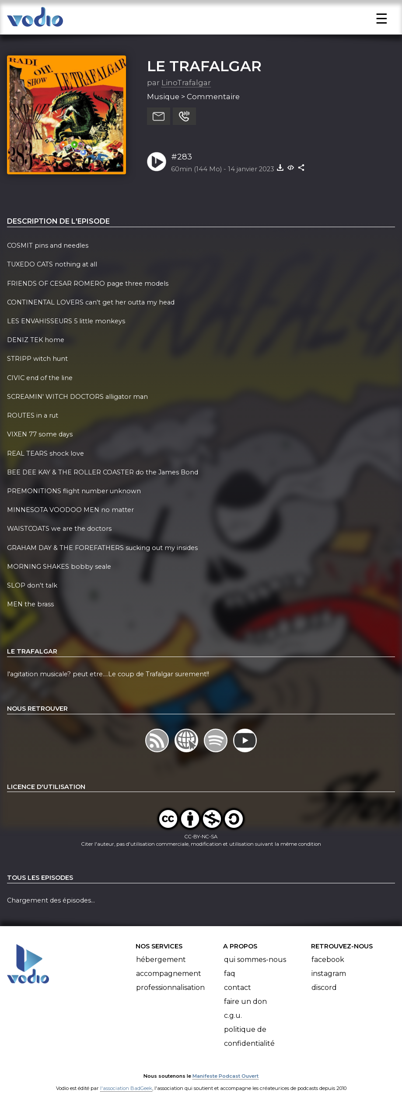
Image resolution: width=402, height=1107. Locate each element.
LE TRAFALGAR (204, 66)
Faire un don (245, 1001)
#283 (181, 157)
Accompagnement (168, 973)
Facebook (327, 959)
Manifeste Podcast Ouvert (225, 1076)
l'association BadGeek (126, 1088)
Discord (324, 987)
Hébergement (161, 959)
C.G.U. (233, 1015)
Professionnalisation (170, 987)
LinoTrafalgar (186, 82)
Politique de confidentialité (249, 1036)
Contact (237, 987)
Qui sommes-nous (255, 959)
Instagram (328, 973)
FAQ (229, 973)
